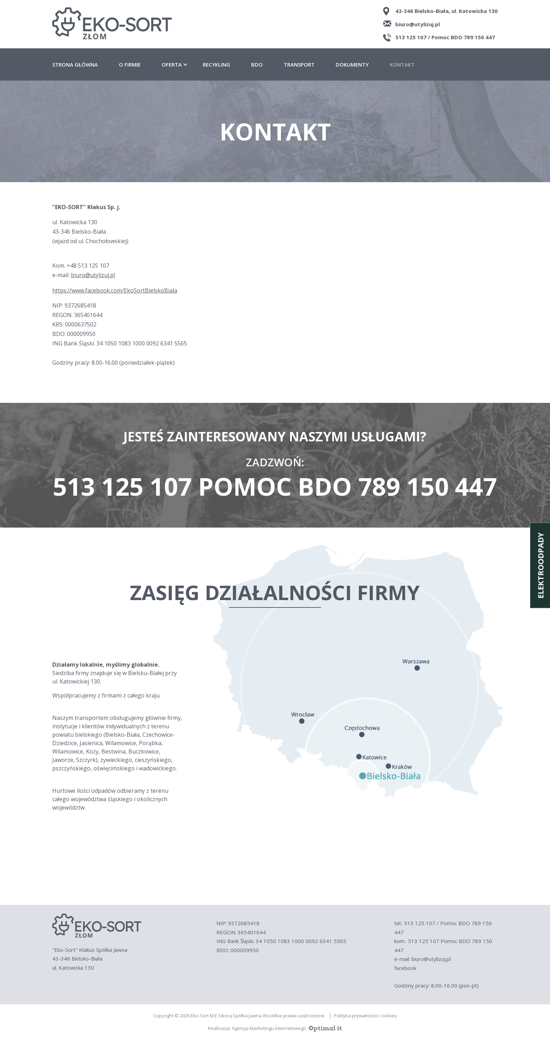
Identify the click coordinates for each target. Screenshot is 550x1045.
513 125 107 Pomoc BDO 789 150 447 (275, 486)
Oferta (172, 64)
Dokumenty (352, 64)
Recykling (216, 64)
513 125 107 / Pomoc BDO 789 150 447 (445, 37)
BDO (257, 64)
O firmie (130, 64)
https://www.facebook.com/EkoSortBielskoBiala (114, 290)
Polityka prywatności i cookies (365, 1016)
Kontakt (402, 64)
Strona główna (75, 64)
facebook (405, 967)
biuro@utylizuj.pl (417, 24)
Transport (299, 64)
